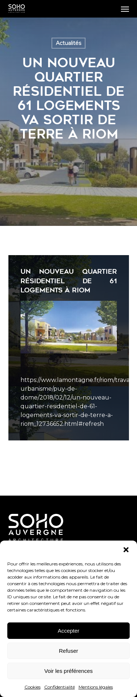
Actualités (68, 43)
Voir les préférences (68, 671)
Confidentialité (59, 687)
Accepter (68, 631)
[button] (126, 549)
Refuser (68, 651)
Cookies (32, 687)
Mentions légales (96, 687)
